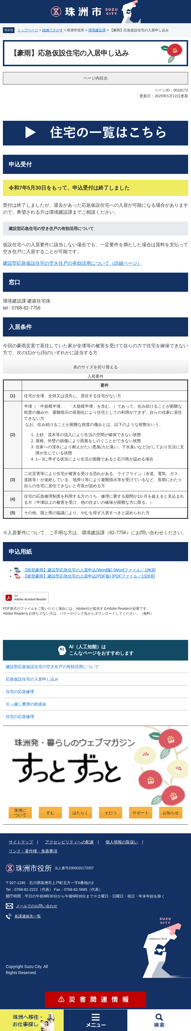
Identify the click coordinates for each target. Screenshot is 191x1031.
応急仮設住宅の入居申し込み (32, 679)
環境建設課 (97, 30)
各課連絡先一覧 (27, 916)
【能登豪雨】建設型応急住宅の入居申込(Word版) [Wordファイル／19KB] (89, 570)
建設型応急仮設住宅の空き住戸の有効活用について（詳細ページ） (72, 263)
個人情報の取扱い (122, 842)
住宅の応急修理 (20, 691)
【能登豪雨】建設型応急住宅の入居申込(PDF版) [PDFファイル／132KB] (89, 576)
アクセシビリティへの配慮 (69, 842)
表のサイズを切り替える (95, 367)
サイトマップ (21, 842)
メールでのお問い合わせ (36, 906)
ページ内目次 (95, 78)
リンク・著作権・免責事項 (33, 851)
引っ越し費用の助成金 (26, 704)
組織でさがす (52, 30)
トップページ (27, 30)
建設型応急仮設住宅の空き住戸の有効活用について (52, 666)
